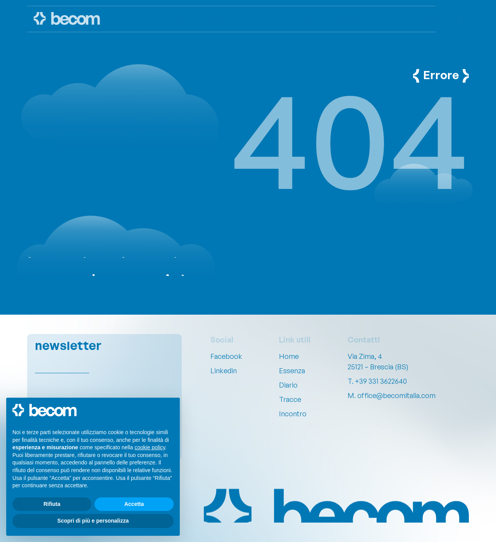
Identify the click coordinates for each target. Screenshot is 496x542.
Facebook (226, 356)
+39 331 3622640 (381, 381)
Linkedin (223, 370)
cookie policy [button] (149, 447)
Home (289, 356)
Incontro (293, 413)
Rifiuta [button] (51, 504)
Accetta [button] (134, 504)
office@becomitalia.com (396, 395)
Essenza (292, 370)
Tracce (290, 399)
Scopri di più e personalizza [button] (93, 521)
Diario (288, 385)
